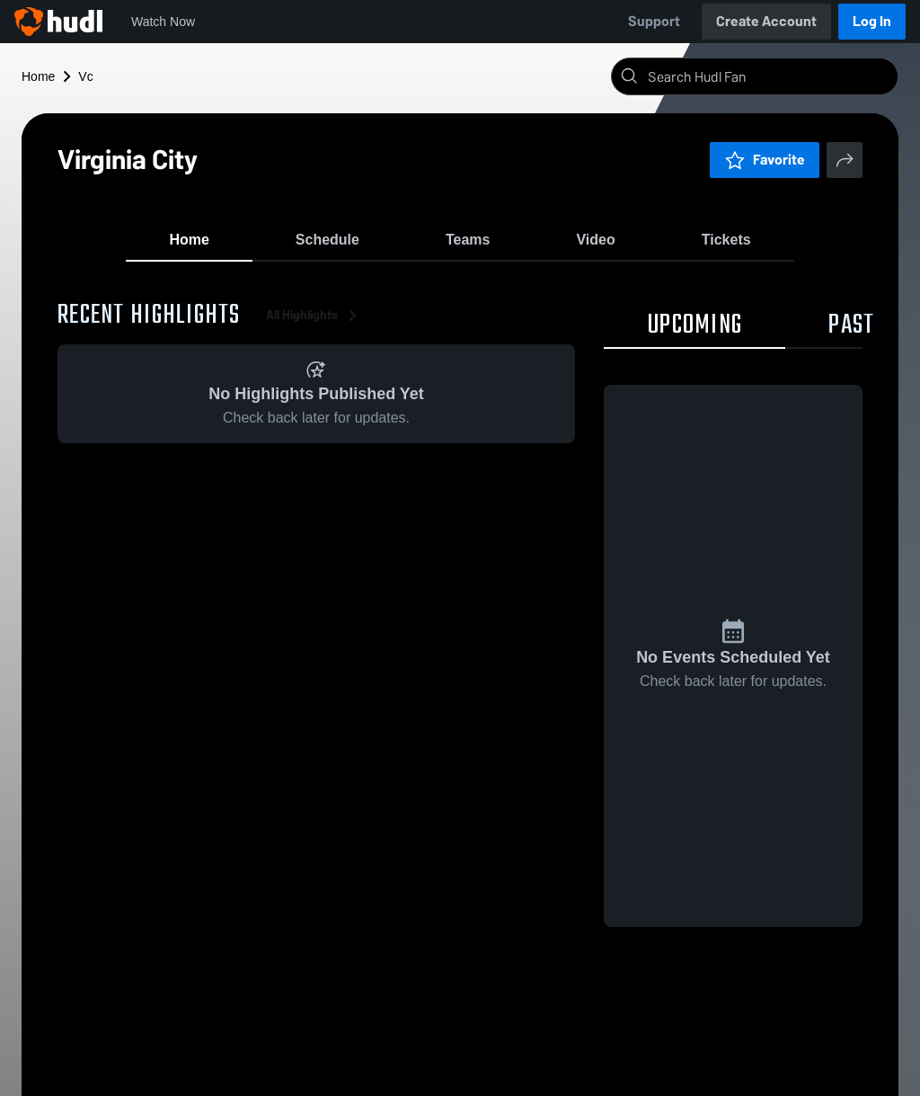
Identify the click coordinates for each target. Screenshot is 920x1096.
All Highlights (314, 323)
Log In (872, 21)
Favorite (764, 159)
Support (654, 21)
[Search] (769, 76)
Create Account (766, 21)
